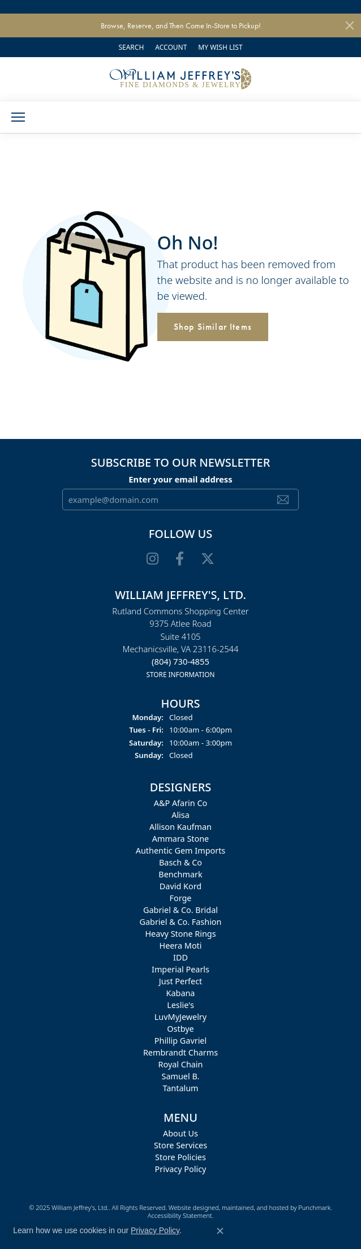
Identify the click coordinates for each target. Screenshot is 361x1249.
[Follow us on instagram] (152, 559)
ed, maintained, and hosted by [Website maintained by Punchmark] (255, 1207)
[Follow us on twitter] (207, 559)
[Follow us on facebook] (180, 559)
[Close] (349, 25)
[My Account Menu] (171, 47)
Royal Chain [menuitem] (180, 1064)
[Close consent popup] (220, 1231)
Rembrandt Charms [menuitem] (180, 1052)
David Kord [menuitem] (180, 886)
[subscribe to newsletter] (283, 499)
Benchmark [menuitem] (180, 874)
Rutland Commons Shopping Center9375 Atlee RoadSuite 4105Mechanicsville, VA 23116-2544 (180, 642)
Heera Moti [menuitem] (180, 945)
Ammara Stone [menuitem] (180, 838)
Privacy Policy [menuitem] (181, 1169)
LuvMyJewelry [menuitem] (180, 1016)
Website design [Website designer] (190, 1207)
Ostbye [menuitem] (180, 1028)
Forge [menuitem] (181, 898)
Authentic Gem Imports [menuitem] (180, 850)
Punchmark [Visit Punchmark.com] (314, 1207)
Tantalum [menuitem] (180, 1088)
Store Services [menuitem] (180, 1145)
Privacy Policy (155, 1230)
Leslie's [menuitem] (180, 1005)
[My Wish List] (220, 47)
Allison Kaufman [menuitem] (180, 826)
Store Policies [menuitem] (180, 1157)
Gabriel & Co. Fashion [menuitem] (181, 921)
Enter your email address (180, 478)
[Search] (131, 47)
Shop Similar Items (213, 327)
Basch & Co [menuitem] (180, 862)
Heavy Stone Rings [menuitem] (180, 933)
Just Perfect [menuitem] (181, 981)
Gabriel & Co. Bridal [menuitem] (180, 910)
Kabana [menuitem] (180, 993)
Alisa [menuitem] (180, 814)
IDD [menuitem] (180, 957)
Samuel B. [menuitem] (181, 1076)
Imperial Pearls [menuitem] (180, 969)
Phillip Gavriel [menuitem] (180, 1040)
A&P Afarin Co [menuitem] (181, 803)
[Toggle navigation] (18, 117)
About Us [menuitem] (180, 1133)
